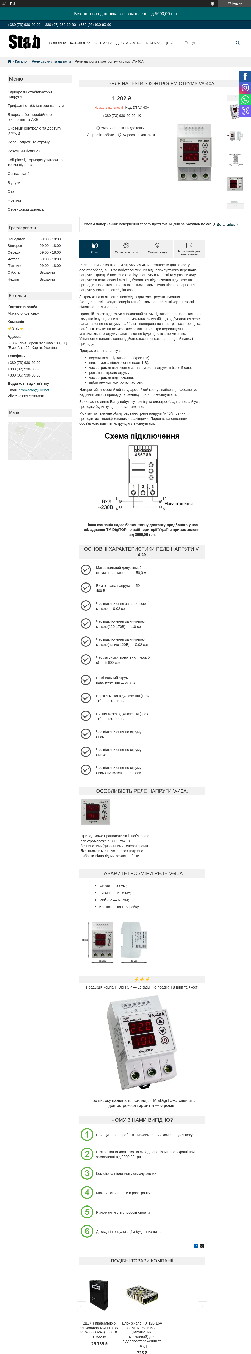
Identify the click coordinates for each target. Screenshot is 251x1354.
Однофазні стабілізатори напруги (30, 94)
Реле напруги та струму (29, 142)
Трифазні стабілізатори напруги (36, 105)
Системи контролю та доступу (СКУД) (34, 130)
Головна (57, 43)
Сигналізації (18, 173)
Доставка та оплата (136, 43)
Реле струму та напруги (51, 61)
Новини (14, 200)
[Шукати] (237, 43)
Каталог (78, 43)
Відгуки (14, 182)
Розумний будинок (24, 151)
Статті (13, 191)
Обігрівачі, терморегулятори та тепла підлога (35, 162)
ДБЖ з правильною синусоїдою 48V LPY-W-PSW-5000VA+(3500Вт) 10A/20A (99, 1330)
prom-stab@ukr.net (34, 390)
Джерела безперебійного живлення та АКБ (30, 117)
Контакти (102, 43)
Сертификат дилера (26, 209)
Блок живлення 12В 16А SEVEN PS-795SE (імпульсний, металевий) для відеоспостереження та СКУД (142, 1334)
